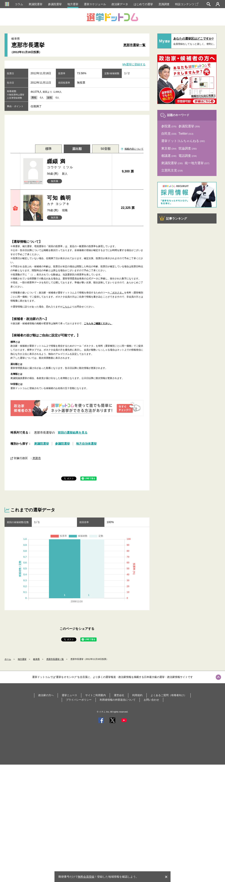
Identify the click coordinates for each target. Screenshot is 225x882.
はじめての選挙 (143, 4)
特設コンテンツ (186, 4)
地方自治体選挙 (86, 443)
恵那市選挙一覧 (134, 45)
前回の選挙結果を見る (72, 432)
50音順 (106, 148)
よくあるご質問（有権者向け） (169, 695)
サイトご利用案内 (95, 695)
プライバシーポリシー (79, 699)
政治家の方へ (46, 695)
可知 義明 (78, 200)
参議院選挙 (55, 4)
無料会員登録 (86, 876)
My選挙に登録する (134, 64)
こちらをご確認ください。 (98, 323)
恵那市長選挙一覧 (55, 659)
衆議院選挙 (35, 4)
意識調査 (164, 4)
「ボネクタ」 (117, 292)
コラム (19, 4)
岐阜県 (36, 659)
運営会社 (119, 695)
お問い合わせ (151, 699)
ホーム (8, 659)
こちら (66, 306)
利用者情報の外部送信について (118, 699)
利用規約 (137, 695)
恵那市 (37, 458)
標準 (48, 148)
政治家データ (120, 4)
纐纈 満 (78, 164)
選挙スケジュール (95, 4)
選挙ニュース (69, 695)
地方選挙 (72, 4)
